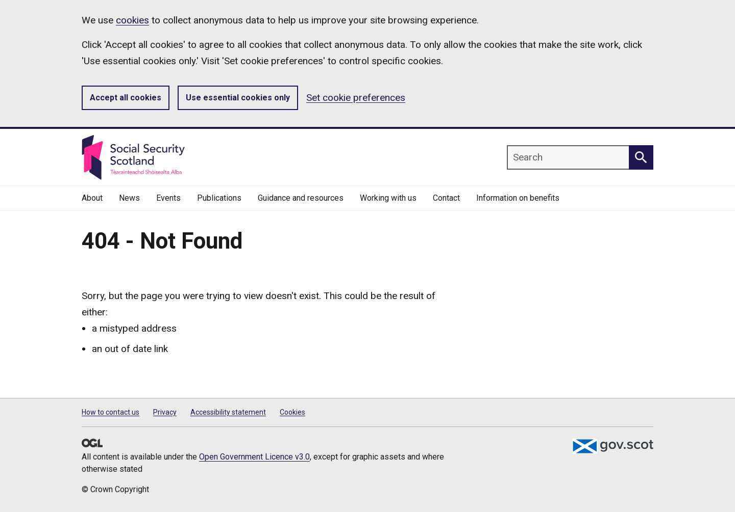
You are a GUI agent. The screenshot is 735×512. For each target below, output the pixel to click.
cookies (132, 20)
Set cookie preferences (355, 97)
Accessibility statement (228, 412)
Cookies (292, 412)
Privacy (165, 412)
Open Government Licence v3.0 (254, 457)
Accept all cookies (125, 97)
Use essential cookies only (238, 97)
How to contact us (110, 412)
